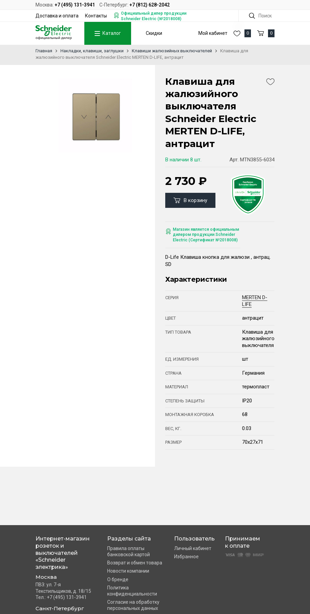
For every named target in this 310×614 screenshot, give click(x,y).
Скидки (154, 33)
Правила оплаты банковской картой (128, 551)
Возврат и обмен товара (134, 562)
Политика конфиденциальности (132, 591)
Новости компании (128, 571)
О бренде (117, 579)
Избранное (186, 556)
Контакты (96, 15)
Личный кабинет (192, 548)
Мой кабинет (212, 33)
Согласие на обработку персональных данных (133, 605)
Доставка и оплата (57, 15)
